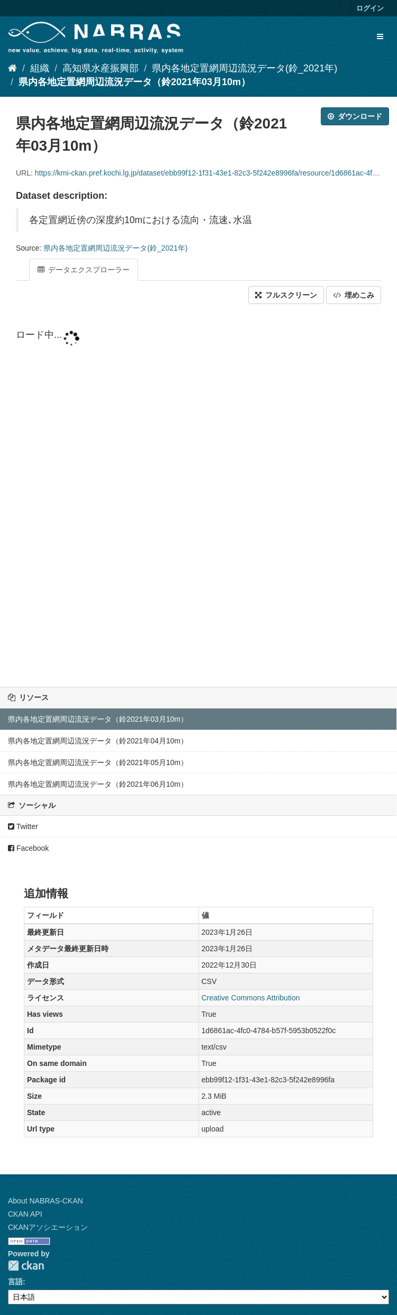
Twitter (23, 826)
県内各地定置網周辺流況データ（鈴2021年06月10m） (98, 784)
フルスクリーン (286, 295)
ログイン (370, 8)
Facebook (28, 848)
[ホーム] (12, 68)
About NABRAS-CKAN (45, 1201)
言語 (15, 1281)
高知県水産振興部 (100, 68)
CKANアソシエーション (48, 1227)
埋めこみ (353, 295)
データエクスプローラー (84, 269)
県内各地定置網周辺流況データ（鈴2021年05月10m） (98, 762)
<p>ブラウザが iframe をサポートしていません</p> (198, 496)
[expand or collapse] (380, 36)
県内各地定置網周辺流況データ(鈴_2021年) (244, 68)
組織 (39, 68)
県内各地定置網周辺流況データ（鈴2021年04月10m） (98, 741)
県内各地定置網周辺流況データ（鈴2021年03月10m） (134, 82)
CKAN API (25, 1214)
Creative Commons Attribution (251, 998)
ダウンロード (355, 116)
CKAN (26, 1265)
